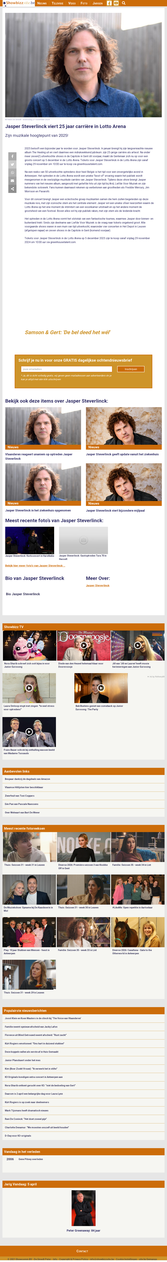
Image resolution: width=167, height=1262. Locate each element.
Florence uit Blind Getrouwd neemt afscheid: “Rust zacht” (36, 1035)
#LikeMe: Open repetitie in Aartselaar (132, 907)
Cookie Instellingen (126, 1259)
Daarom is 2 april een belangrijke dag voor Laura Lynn (34, 1093)
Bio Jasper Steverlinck (23, 594)
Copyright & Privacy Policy (73, 1259)
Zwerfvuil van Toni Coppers (19, 795)
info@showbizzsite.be (102, 1259)
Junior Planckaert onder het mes (22, 1060)
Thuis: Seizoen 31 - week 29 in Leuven (24, 992)
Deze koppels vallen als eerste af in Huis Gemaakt (31, 1052)
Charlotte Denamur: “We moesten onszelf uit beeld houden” (37, 1127)
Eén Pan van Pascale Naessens (21, 804)
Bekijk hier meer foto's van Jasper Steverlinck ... (35, 565)
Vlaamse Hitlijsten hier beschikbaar (24, 787)
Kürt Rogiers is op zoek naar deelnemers (27, 1102)
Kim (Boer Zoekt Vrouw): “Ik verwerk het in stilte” (31, 1068)
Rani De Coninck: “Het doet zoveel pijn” (26, 1119)
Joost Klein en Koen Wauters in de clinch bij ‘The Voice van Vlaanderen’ (43, 1018)
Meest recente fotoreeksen (24, 828)
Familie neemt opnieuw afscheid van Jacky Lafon (31, 1026)
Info (55, 1259)
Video (72, 3)
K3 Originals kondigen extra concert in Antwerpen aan (34, 1077)
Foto (84, 3)
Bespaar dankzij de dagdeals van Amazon (27, 779)
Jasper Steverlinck (97, 585)
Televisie (57, 3)
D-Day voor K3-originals (18, 1135)
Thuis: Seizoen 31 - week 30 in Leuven (78, 907)
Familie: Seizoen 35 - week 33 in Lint (77, 950)
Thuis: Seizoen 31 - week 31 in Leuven (24, 865)
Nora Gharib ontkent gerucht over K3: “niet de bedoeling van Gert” (40, 1085)
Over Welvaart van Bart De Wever (22, 812)
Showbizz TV (13, 627)
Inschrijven (131, 369)
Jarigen (97, 3)
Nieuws (42, 3)
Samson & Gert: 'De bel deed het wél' (67, 332)
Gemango (151, 1259)
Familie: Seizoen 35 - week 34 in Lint (131, 865)
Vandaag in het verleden (22, 1152)
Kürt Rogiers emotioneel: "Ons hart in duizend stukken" (34, 1043)
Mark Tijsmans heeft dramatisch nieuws (26, 1110)
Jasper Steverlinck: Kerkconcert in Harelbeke (29, 556)
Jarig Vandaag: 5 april (20, 1184)
